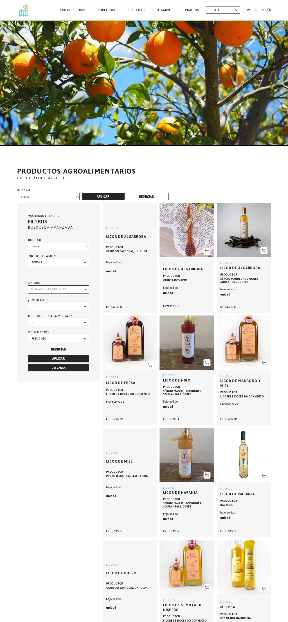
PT (248, 10)
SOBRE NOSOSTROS (71, 10)
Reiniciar (146, 197)
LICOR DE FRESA (120, 382)
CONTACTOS (190, 10)
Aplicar (103, 197)
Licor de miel (119, 461)
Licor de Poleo (121, 573)
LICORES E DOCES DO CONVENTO (128, 394)
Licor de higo (177, 380)
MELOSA (227, 607)
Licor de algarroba (183, 269)
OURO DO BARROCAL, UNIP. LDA (126, 251)
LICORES (112, 228)
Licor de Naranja (237, 493)
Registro (219, 10)
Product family (42, 256)
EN (255, 10)
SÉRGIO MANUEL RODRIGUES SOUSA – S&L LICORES (239, 280)
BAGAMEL (226, 505)
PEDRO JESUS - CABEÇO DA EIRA (127, 476)
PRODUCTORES (107, 10)
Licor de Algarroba (126, 236)
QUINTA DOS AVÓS (175, 280)
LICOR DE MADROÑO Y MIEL (240, 383)
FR (262, 10)
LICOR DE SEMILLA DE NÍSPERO (182, 607)
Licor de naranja (180, 492)
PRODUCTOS (137, 10)
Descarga (58, 368)
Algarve (164, 10)
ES (269, 10)
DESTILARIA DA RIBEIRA (235, 618)
